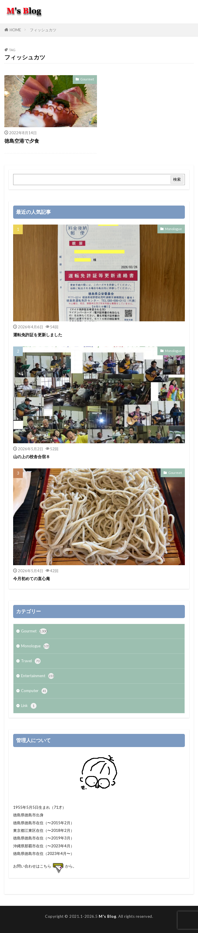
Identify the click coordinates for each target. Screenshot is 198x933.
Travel (31, 661)
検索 (177, 179)
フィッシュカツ (43, 29)
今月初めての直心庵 (31, 578)
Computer (34, 691)
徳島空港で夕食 (21, 141)
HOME (15, 29)
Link (29, 706)
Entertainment (37, 676)
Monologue (173, 229)
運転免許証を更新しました (37, 334)
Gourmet (87, 79)
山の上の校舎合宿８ (31, 456)
